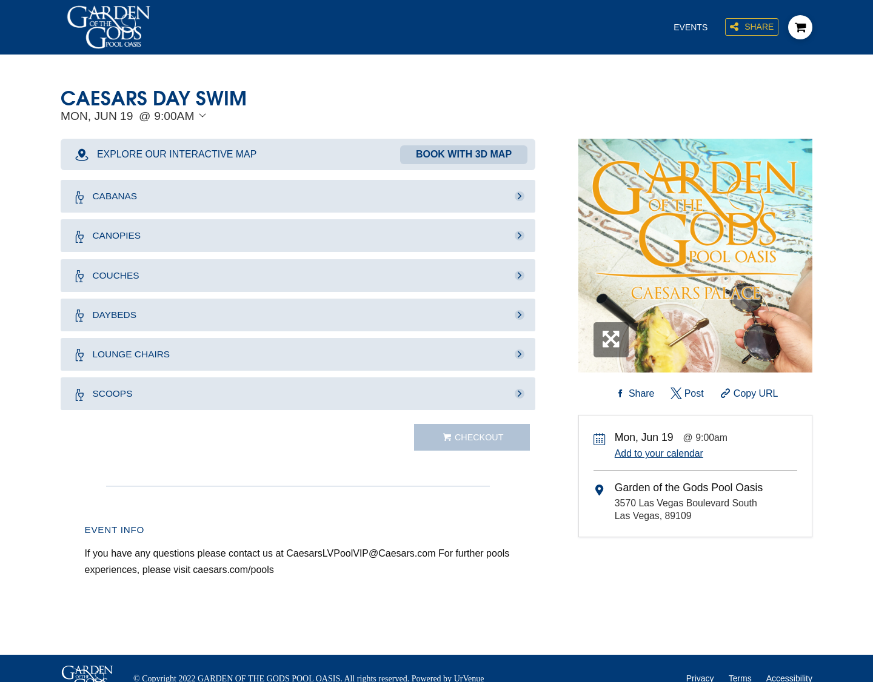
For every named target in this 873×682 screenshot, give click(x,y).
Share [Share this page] (752, 27)
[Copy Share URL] (747, 393)
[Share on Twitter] (686, 393)
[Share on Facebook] (633, 393)
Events (690, 27)
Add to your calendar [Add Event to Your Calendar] (659, 453)
